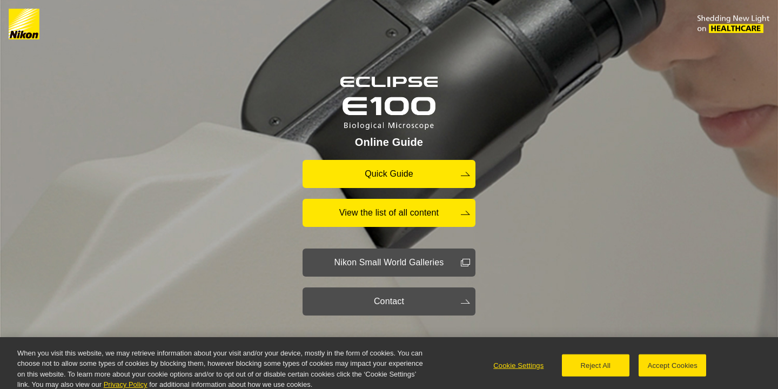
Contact (389, 301)
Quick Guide (389, 173)
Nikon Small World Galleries (389, 262)
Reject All (596, 367)
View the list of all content (389, 212)
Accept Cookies (672, 367)
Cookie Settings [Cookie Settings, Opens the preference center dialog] (518, 367)
